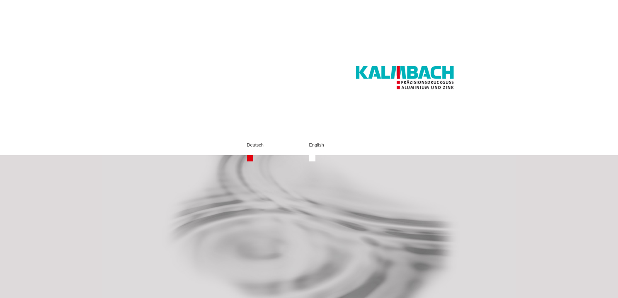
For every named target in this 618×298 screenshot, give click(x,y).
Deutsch (255, 144)
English (316, 144)
